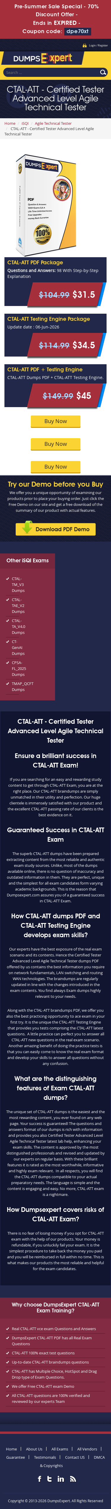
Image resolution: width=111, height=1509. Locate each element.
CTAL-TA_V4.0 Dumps (15, 626)
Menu (100, 57)
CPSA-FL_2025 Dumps (15, 668)
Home (9, 123)
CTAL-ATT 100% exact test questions (43, 1353)
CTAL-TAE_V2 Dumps (15, 605)
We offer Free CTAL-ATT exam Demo (43, 1386)
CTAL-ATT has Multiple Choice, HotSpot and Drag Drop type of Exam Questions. (54, 1374)
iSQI (25, 123)
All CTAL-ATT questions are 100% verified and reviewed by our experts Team (51, 1398)
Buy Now (55, 421)
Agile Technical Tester (53, 123)
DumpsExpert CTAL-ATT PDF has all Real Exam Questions (52, 1340)
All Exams (60, 1449)
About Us (34, 1449)
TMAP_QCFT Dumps (15, 686)
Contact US (75, 1457)
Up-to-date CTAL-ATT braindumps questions (50, 1362)
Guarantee (15, 1457)
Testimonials (45, 1457)
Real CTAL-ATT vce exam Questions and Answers (54, 1328)
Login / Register (98, 45)
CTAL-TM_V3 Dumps (15, 584)
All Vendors (87, 1449)
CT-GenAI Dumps (15, 647)
